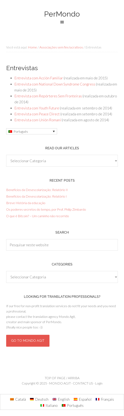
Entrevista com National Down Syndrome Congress (54, 84)
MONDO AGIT (60, 383)
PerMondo (62, 14)
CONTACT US (83, 383)
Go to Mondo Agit (28, 341)
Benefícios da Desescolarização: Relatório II (37, 190)
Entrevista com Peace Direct (37, 114)
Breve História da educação (25, 203)
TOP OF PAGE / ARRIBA (62, 378)
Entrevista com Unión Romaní (37, 120)
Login (98, 383)
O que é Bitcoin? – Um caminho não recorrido (37, 216)
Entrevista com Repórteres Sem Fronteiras (48, 96)
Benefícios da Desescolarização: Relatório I (36, 196)
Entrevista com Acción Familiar (38, 78)
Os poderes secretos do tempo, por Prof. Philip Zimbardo (46, 209)
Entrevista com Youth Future (36, 108)
